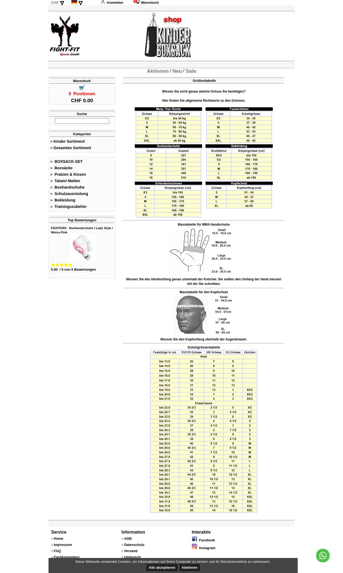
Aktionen (158, 71)
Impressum (63, 545)
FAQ (57, 551)
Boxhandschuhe (67, 187)
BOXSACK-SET (66, 161)
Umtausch (132, 557)
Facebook (203, 540)
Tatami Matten (65, 181)
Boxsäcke (61, 168)
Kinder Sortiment (67, 141)
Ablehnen (189, 567)
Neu (177, 71)
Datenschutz (134, 545)
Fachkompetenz (67, 557)
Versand (130, 551)
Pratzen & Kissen (68, 174)
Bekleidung (62, 200)
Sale (191, 71)
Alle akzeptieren (162, 567)
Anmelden (112, 3)
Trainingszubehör (68, 206)
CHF (55, 3)
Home (59, 539)
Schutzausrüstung (69, 194)
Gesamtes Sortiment (70, 148)
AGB (128, 539)
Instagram (203, 548)
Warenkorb (146, 3)
